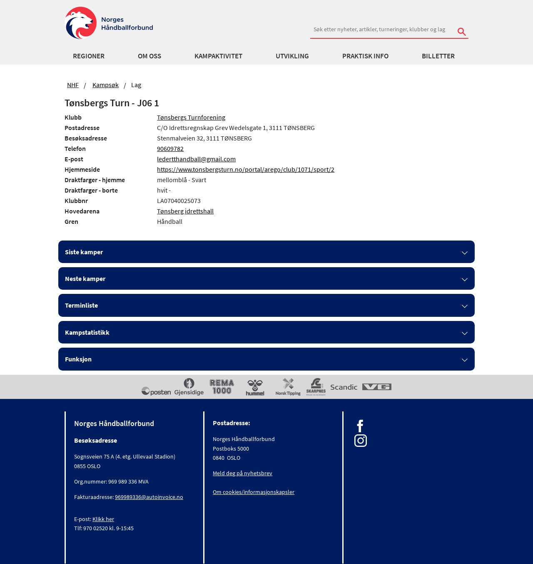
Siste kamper (84, 252)
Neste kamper (85, 278)
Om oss (149, 55)
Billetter (438, 55)
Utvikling (292, 55)
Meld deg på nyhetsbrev (242, 473)
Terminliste (81, 305)
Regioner (89, 55)
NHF (73, 84)
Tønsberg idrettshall (185, 211)
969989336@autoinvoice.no (149, 497)
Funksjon (78, 359)
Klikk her (103, 519)
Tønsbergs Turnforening (191, 117)
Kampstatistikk (87, 332)
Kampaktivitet (218, 55)
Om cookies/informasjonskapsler (253, 492)
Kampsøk (105, 84)
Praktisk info (365, 55)
